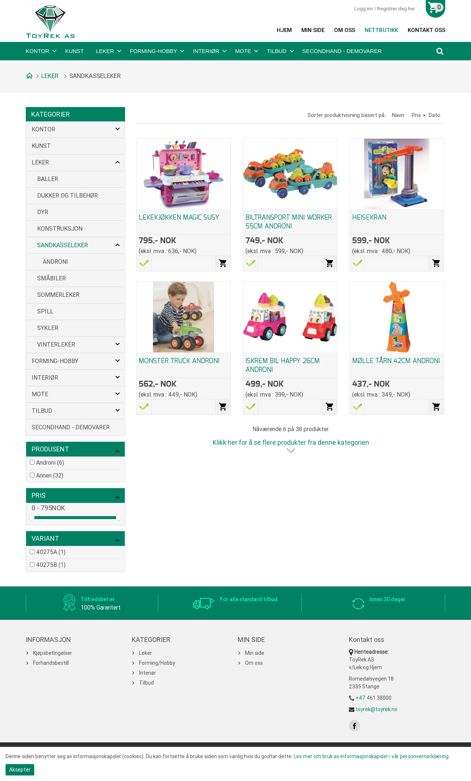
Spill (45, 311)
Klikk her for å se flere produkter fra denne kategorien (291, 442)
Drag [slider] (32, 518)
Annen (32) (49, 475)
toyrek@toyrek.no (376, 709)
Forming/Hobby (157, 663)
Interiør (206, 51)
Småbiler (51, 278)
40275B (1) (50, 564)
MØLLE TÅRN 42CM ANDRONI (396, 360)
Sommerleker (58, 294)
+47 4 (362, 698)
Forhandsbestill (51, 663)
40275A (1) (50, 552)
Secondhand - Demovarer (342, 51)
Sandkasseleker (62, 245)
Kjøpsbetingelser (52, 653)
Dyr (42, 212)
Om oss (344, 30)
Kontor (37, 51)
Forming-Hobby (153, 51)
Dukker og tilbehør (67, 195)
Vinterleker (56, 344)
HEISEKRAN (369, 217)
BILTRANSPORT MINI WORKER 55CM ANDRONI (288, 222)
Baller (47, 178)
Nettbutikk (381, 30)
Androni (55, 261)
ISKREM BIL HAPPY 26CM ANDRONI (282, 365)
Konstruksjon (59, 228)
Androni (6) (50, 462)
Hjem (284, 30)
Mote (243, 51)
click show (117, 451)
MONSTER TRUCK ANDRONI (179, 360)
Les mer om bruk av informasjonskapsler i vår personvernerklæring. (372, 756)
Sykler (47, 327)
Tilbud (276, 51)
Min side (313, 30)
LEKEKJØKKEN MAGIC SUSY (179, 217)
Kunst (74, 51)
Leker (105, 51)
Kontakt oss (426, 30)
